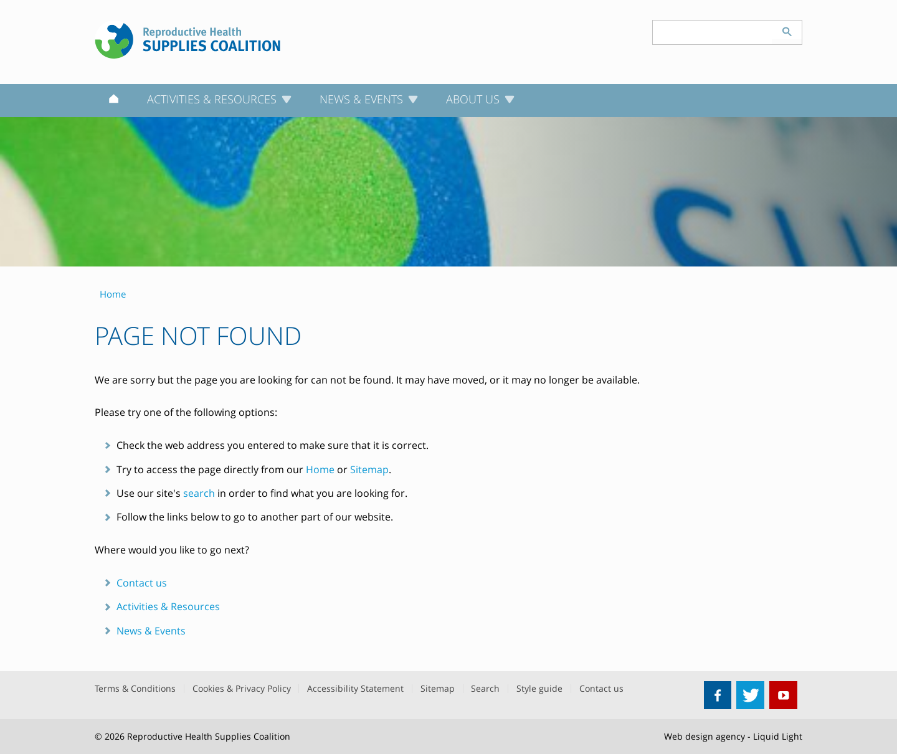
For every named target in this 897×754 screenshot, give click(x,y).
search (199, 493)
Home (320, 469)
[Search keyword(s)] (712, 32)
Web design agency (704, 736)
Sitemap (369, 469)
